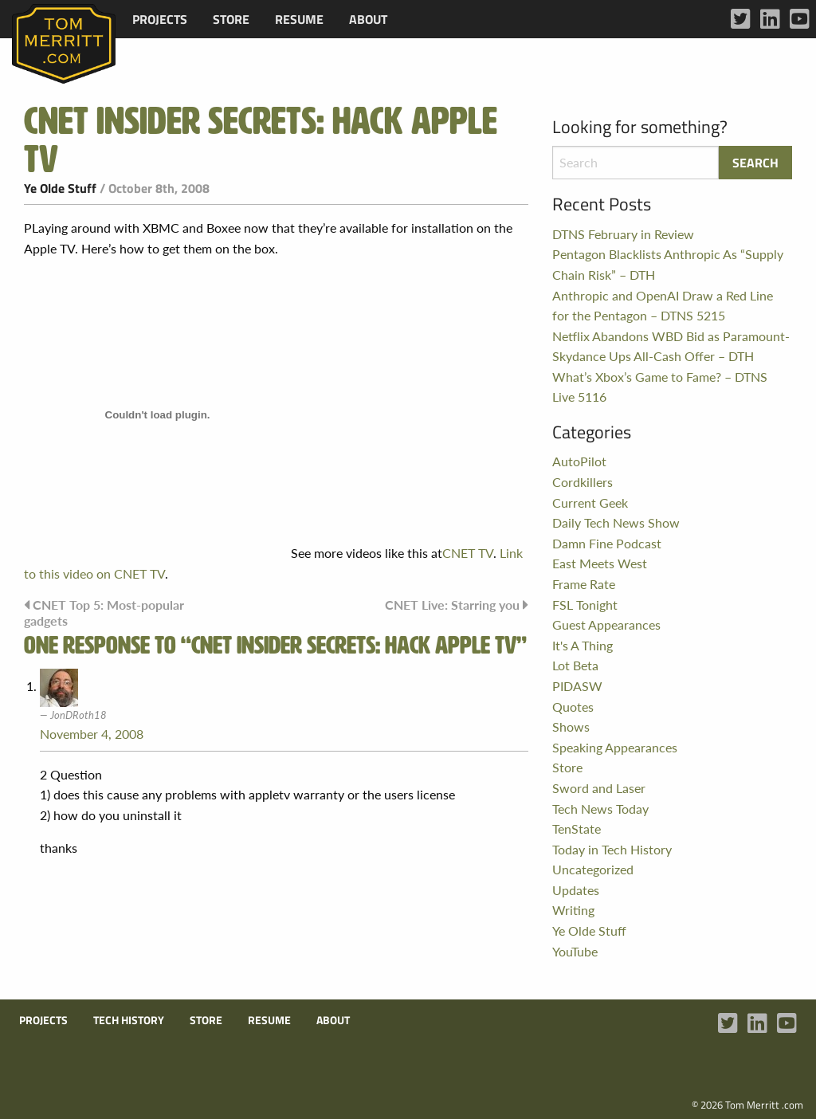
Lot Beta (575, 665)
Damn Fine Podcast (606, 543)
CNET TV (467, 553)
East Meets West (599, 563)
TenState (576, 828)
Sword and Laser (598, 788)
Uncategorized (593, 869)
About (368, 19)
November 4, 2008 (91, 733)
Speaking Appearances (614, 747)
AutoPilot (579, 461)
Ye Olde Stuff (60, 188)
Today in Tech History (612, 849)
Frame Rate (583, 584)
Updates (575, 890)
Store (231, 19)
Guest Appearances (606, 624)
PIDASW (577, 686)
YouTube (575, 951)
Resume (299, 19)
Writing (573, 910)
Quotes (573, 706)
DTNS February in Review (623, 234)
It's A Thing (582, 645)
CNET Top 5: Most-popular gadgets (104, 612)
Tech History (128, 1020)
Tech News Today (600, 808)
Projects (159, 19)
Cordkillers (582, 482)
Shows (571, 726)
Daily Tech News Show (616, 522)
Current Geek (590, 502)
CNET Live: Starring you (452, 604)
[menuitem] (160, 19)
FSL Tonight (585, 604)
